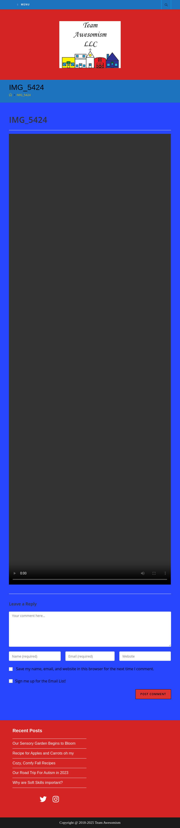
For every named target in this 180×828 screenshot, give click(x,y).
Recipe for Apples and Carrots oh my (43, 753)
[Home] (10, 95)
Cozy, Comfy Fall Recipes (33, 763)
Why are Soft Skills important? (37, 783)
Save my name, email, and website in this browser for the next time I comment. (85, 668)
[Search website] (166, 5)
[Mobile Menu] (23, 4)
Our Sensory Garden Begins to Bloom (43, 743)
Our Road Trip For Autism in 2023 (40, 773)
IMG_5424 (24, 95)
